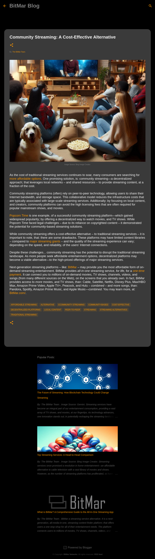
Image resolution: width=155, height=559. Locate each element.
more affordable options (25, 178)
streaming (90, 310)
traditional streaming (24, 315)
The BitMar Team (18, 52)
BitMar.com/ (17, 293)
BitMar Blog (24, 6)
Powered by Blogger (77, 547)
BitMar (72, 267)
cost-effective (120, 305)
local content (52, 310)
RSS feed (98, 554)
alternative (47, 305)
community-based (98, 305)
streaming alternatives (113, 310)
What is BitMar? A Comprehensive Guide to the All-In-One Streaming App (75, 512)
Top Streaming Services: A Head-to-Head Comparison (65, 455)
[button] (12, 45)
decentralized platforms (25, 310)
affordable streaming (24, 305)
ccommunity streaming (71, 305)
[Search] (150, 6)
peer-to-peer (72, 310)
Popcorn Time (19, 215)
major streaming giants (45, 241)
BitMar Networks (70, 554)
